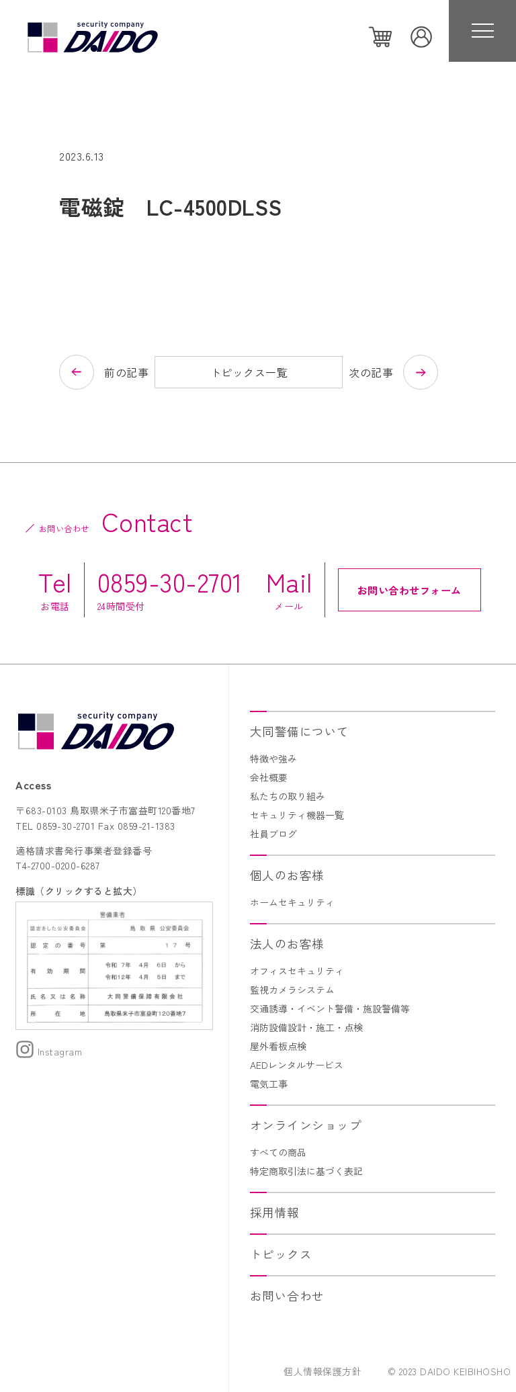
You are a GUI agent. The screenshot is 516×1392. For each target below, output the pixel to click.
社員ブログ (273, 833)
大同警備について (299, 731)
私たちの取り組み (287, 796)
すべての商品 (278, 1152)
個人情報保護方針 (322, 1371)
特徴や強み (273, 758)
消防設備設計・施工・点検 (306, 1027)
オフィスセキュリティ (297, 970)
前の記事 (126, 372)
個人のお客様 (287, 875)
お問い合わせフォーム (409, 589)
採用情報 (275, 1212)
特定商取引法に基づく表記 (306, 1171)
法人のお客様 (287, 943)
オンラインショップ (306, 1125)
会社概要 (269, 777)
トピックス (281, 1254)
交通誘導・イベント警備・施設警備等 (330, 1008)
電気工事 (269, 1083)
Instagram (48, 1051)
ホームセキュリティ (292, 902)
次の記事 (371, 372)
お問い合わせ (287, 1295)
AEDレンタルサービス (296, 1065)
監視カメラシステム (292, 989)
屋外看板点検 (278, 1046)
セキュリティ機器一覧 (297, 815)
